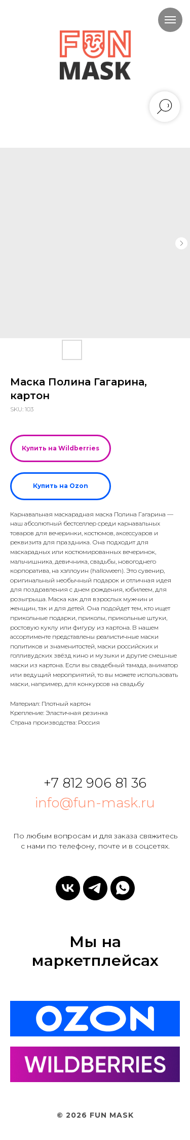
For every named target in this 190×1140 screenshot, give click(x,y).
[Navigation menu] (170, 19)
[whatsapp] (122, 888)
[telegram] (95, 888)
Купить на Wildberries (60, 448)
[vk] (68, 888)
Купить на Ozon (60, 486)
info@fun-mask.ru (95, 803)
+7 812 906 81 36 (95, 783)
